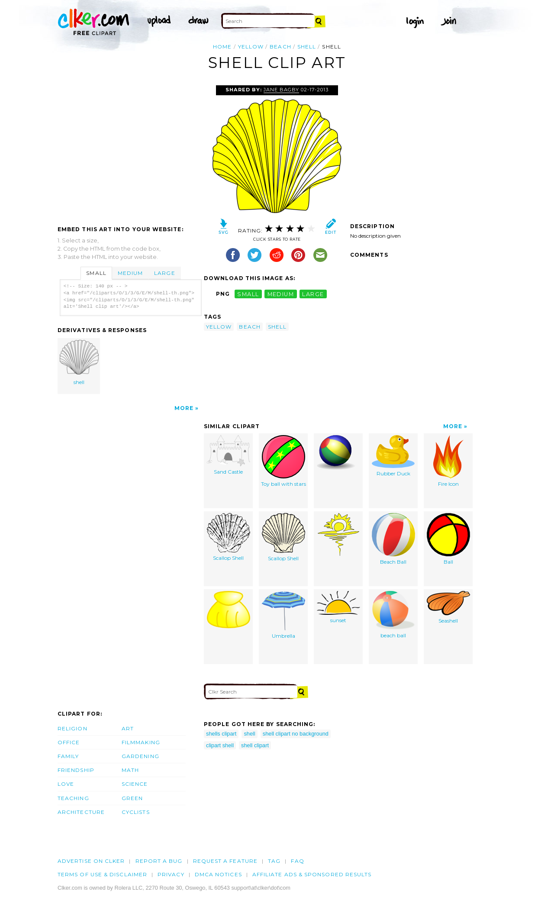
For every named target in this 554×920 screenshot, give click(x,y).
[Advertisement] (130, 150)
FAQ (297, 861)
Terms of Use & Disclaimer (102, 874)
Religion (72, 728)
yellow (251, 46)
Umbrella (283, 615)
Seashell (448, 607)
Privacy (171, 874)
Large (164, 273)
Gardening (140, 756)
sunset (338, 607)
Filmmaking (141, 742)
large (313, 294)
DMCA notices (218, 874)
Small (96, 273)
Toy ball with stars (283, 461)
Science (135, 784)
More (183, 408)
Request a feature (225, 861)
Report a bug (159, 861)
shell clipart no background (296, 733)
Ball (448, 539)
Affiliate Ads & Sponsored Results (312, 874)
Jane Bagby (281, 90)
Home (222, 46)
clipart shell (220, 745)
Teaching (73, 798)
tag (274, 861)
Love (66, 784)
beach (280, 46)
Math (130, 770)
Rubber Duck (393, 456)
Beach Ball (393, 539)
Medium (130, 273)
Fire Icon (448, 461)
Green (132, 798)
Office (69, 742)
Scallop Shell (228, 537)
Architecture (81, 812)
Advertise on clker (91, 861)
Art (128, 728)
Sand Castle (228, 455)
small (248, 294)
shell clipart (255, 745)
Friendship (76, 770)
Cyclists (136, 812)
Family (68, 756)
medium (280, 294)
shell (306, 46)
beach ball (393, 615)
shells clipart (221, 733)
